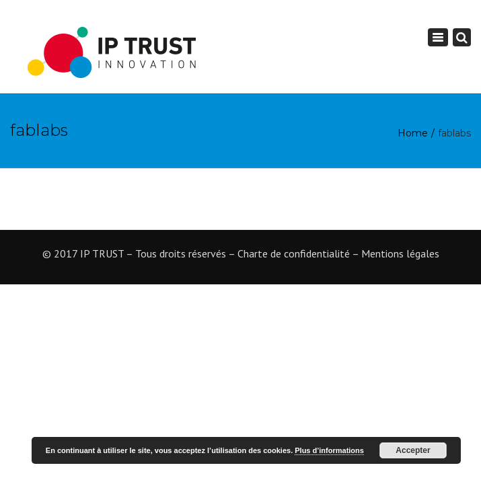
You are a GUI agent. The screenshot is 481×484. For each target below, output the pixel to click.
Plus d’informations (329, 450)
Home (413, 133)
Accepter (413, 450)
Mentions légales (400, 253)
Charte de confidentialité (293, 253)
